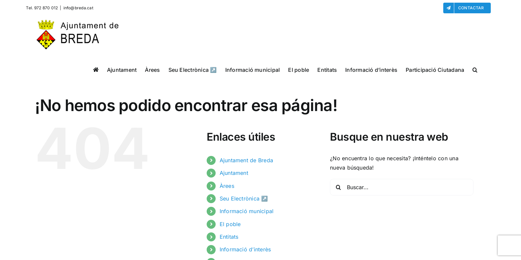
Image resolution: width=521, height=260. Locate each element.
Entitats (229, 236)
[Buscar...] (401, 187)
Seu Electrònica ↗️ (244, 198)
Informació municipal (247, 211)
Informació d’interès (245, 249)
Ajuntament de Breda (246, 160)
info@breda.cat (78, 7)
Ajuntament (234, 173)
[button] (474, 69)
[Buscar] (338, 187)
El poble (230, 224)
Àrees (227, 186)
